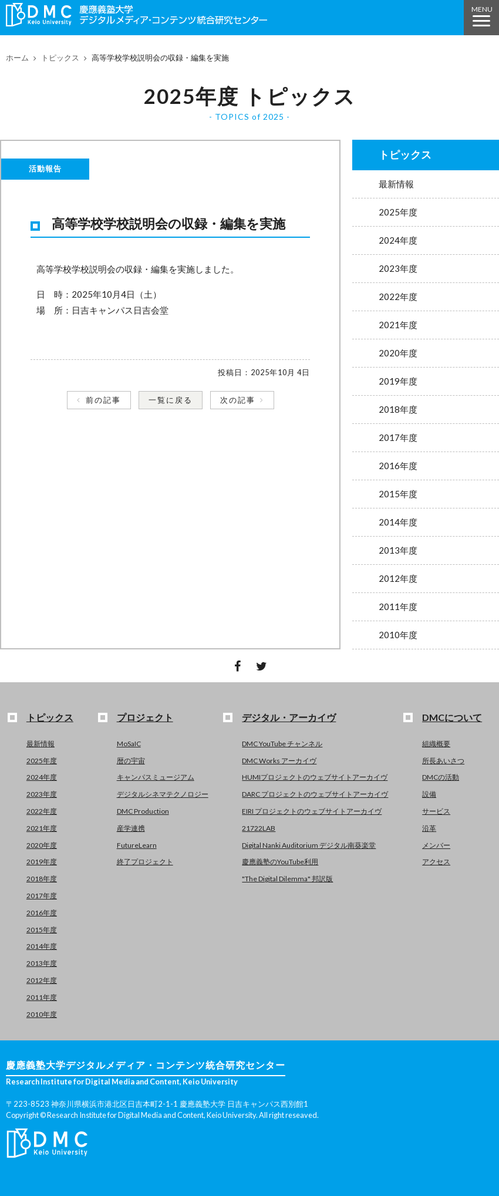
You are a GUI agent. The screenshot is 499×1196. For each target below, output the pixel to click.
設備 (429, 794)
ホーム (17, 57)
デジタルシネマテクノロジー (162, 794)
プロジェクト (145, 717)
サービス (436, 811)
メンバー (436, 845)
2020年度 (398, 353)
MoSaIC (129, 743)
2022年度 (398, 296)
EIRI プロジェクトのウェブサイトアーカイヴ (312, 811)
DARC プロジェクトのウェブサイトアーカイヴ (315, 794)
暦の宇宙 (131, 760)
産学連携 (131, 828)
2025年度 (398, 212)
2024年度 (398, 240)
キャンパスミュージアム (155, 777)
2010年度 (398, 634)
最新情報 (396, 183)
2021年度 (398, 324)
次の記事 (237, 400)
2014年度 (398, 522)
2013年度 (398, 550)
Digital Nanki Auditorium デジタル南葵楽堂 (309, 845)
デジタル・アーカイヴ (289, 717)
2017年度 (398, 437)
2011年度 (398, 606)
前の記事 (103, 400)
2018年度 (398, 409)
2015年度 (398, 493)
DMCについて (452, 717)
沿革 (429, 828)
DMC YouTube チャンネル (282, 743)
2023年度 (398, 268)
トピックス (60, 57)
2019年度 (398, 381)
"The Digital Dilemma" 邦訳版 (287, 878)
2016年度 (398, 465)
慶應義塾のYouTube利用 (280, 861)
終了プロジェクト (145, 861)
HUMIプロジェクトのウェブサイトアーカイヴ (314, 777)
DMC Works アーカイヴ (279, 760)
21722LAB (258, 828)
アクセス (436, 861)
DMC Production (143, 811)
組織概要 (436, 743)
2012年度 (398, 578)
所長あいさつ (443, 760)
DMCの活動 (440, 777)
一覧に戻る (171, 400)
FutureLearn (137, 845)
